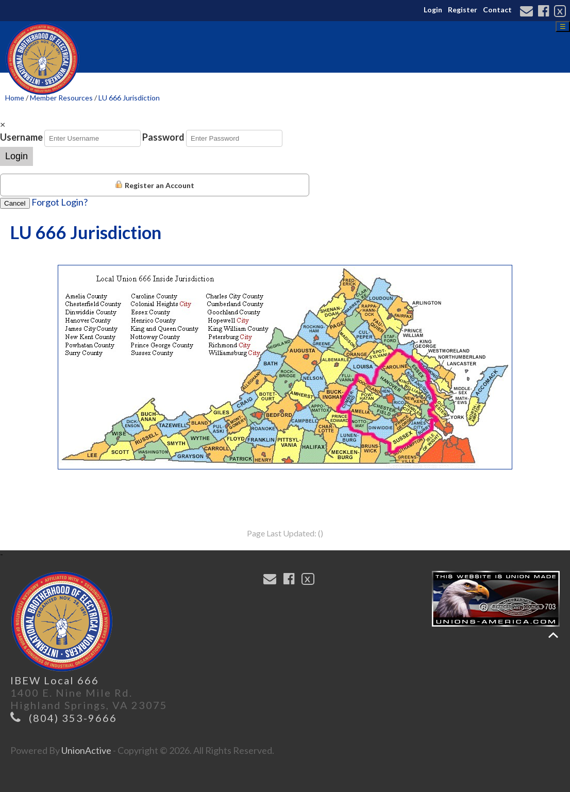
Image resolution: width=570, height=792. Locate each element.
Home (14, 97)
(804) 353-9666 (73, 718)
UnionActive (86, 750)
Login (433, 9)
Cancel (15, 203)
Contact (497, 9)
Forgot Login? (59, 202)
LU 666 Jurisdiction (129, 97)
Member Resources (61, 97)
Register (462, 9)
